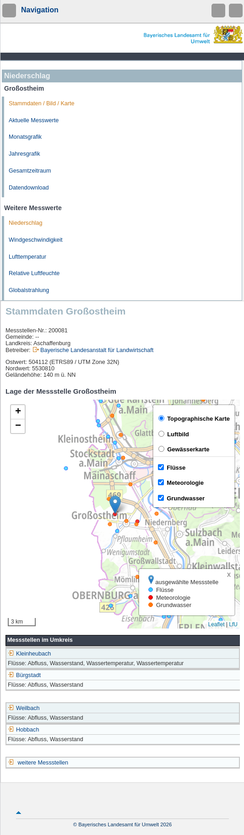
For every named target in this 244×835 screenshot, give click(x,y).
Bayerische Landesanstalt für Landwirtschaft (96, 350)
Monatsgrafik (25, 137)
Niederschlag (26, 223)
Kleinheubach (29, 654)
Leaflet (216, 624)
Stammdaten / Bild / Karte (42, 103)
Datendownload (29, 187)
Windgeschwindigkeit (36, 240)
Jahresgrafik (24, 154)
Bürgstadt (24, 675)
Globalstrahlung (29, 290)
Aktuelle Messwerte (34, 120)
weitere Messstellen (43, 762)
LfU (233, 624)
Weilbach (24, 708)
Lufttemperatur (27, 257)
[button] (115, 504)
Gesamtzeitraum (30, 171)
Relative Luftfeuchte (34, 273)
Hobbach (23, 730)
